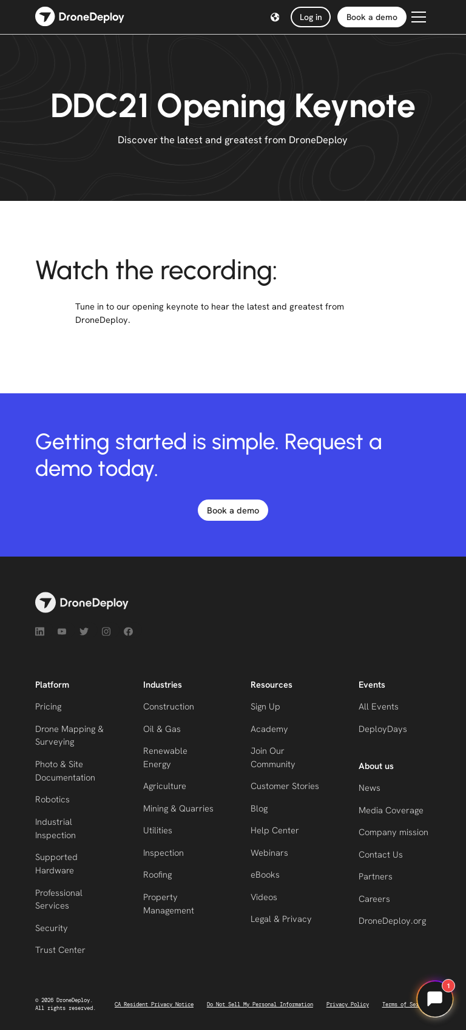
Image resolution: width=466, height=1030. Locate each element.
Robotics (52, 799)
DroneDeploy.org (392, 920)
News (369, 787)
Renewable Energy (165, 757)
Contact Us (381, 854)
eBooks (265, 874)
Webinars (269, 852)
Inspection (163, 852)
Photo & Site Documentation (65, 770)
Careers (374, 898)
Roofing (157, 874)
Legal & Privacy (281, 918)
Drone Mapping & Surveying (69, 735)
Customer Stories (285, 785)
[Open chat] (435, 999)
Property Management (168, 903)
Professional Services (59, 899)
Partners (376, 876)
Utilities (157, 830)
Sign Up (265, 706)
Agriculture (164, 785)
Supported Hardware (56, 863)
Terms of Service (406, 1004)
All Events (379, 706)
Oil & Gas (162, 728)
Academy (269, 728)
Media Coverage (391, 810)
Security (51, 927)
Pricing (48, 706)
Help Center (275, 830)
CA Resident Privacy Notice (154, 1004)
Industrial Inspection (55, 828)
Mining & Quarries (178, 808)
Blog (259, 808)
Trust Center (60, 949)
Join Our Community (273, 757)
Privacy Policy (347, 1004)
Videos (264, 897)
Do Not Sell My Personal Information (260, 1004)
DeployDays (383, 728)
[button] (275, 17)
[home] (79, 17)
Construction (168, 706)
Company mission (393, 832)
